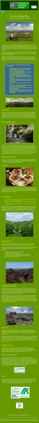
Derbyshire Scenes (6, 330)
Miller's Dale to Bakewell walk (18, 148)
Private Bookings (6, 196)
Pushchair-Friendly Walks (9, 157)
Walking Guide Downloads (9, 285)
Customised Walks (7, 241)
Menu (3, 11)
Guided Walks (5, 109)
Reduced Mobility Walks (8, 122)
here (35, 117)
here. (33, 210)
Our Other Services (7, 345)
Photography (5, 327)
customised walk (29, 245)
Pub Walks (4, 165)
